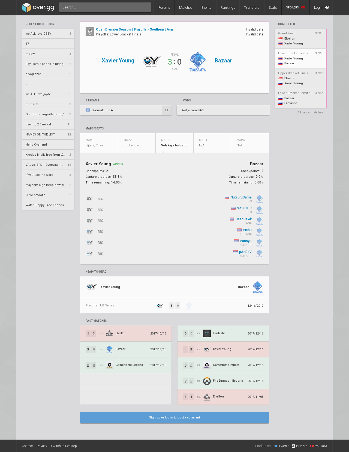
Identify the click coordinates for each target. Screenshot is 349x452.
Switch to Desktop (64, 446)
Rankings (228, 7)
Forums (164, 7)
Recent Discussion (40, 24)
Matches (185, 7)
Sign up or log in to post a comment (174, 417)
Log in (321, 7)
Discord (299, 446)
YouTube (318, 446)
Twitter (281, 446)
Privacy (42, 446)
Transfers (252, 7)
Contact (27, 446)
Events (206, 7)
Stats (273, 7)
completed (286, 24)
